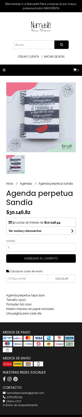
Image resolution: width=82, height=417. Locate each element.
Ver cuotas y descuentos (25, 230)
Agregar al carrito (41, 258)
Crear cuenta (28, 56)
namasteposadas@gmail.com (23, 392)
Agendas (26, 183)
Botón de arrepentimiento (20, 405)
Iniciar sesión (54, 56)
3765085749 (12, 397)
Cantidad (10, 241)
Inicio (10, 183)
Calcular (61, 278)
